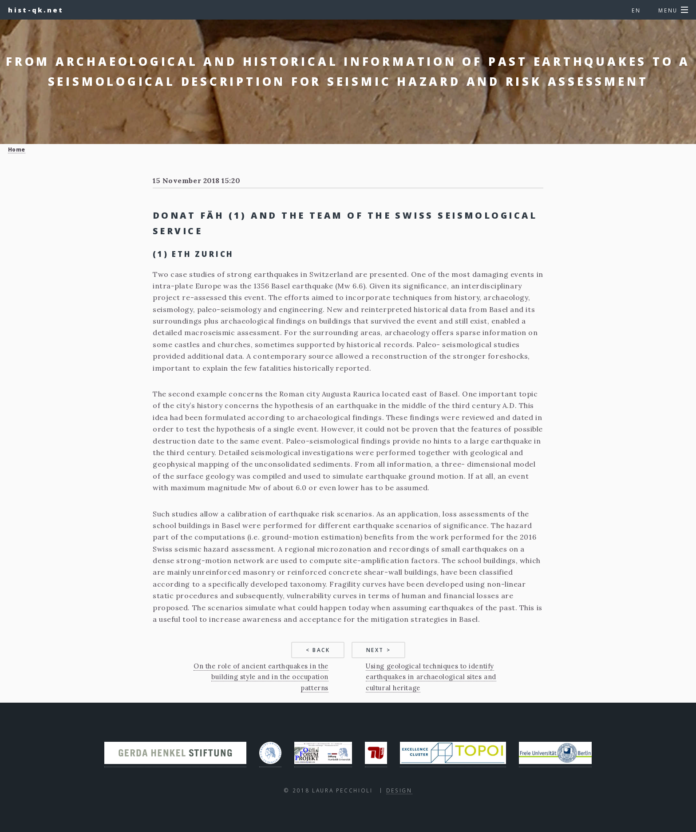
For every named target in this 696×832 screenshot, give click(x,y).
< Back (318, 649)
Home (16, 149)
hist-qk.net (35, 9)
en (636, 10)
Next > (378, 649)
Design (399, 790)
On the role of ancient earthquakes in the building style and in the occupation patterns (261, 677)
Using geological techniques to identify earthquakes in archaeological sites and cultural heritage (431, 677)
